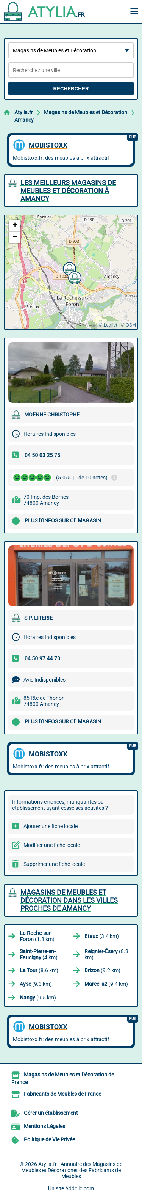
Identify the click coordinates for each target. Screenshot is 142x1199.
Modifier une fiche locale (51, 845)
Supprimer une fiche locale (54, 864)
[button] (68, 267)
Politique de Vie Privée (49, 1139)
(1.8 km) (37, 936)
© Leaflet (108, 325)
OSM (131, 325)
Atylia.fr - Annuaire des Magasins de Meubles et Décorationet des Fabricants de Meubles (71, 1170)
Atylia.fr (23, 112)
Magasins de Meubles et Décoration (85, 112)
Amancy (24, 120)
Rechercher (71, 88)
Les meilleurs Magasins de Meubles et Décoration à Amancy (68, 191)
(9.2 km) (102, 970)
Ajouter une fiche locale (50, 826)
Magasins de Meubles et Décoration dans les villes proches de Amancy (69, 900)
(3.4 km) (101, 936)
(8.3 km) (106, 954)
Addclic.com (79, 1188)
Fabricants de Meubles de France (62, 1094)
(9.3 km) (36, 984)
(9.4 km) (106, 984)
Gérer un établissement (51, 1113)
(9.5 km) (38, 998)
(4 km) (39, 954)
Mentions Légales (44, 1126)
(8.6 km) (39, 970)
